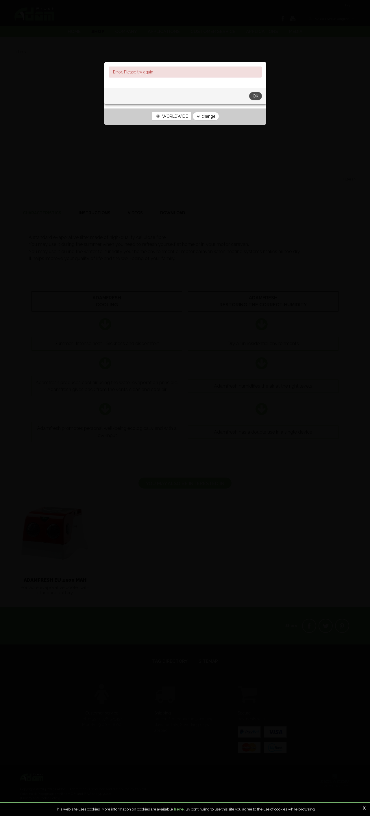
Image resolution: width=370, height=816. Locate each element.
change (205, 136)
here (179, 809)
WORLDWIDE (172, 136)
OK (255, 115)
